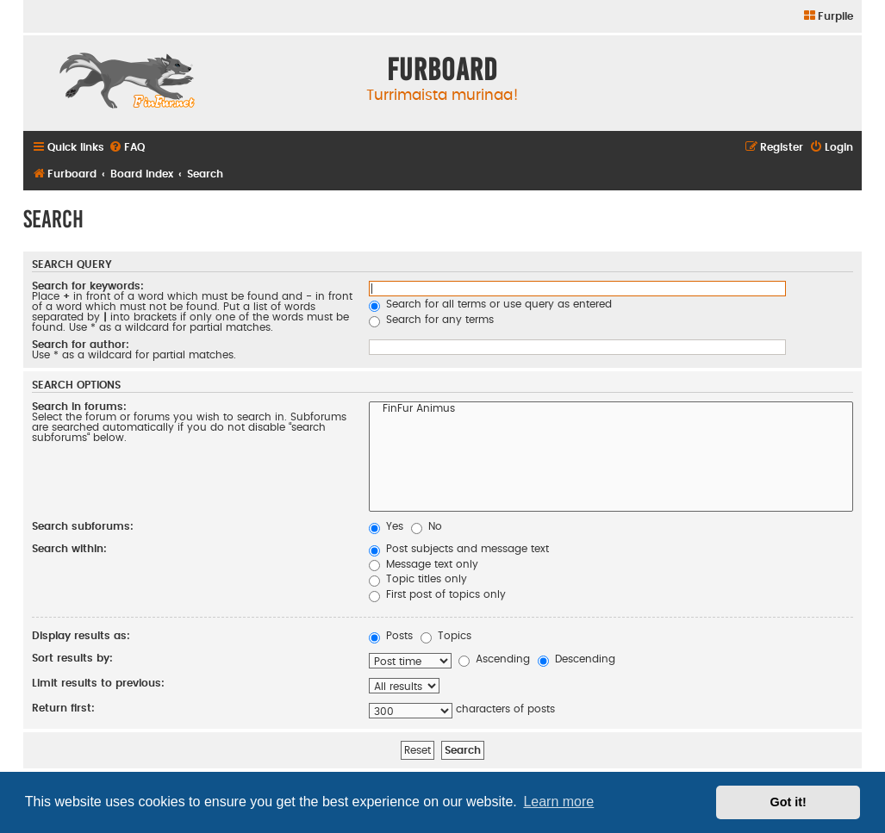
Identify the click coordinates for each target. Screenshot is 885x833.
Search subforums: (83, 526)
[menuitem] (827, 16)
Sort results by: (72, 658)
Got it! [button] (788, 802)
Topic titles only (418, 579)
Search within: (69, 549)
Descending (576, 659)
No (426, 526)
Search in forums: (79, 406)
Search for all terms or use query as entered (490, 304)
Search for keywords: (88, 286)
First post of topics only (437, 594)
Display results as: (81, 636)
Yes (386, 526)
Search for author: (80, 344)
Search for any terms (431, 319)
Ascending (494, 659)
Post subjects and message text (459, 549)
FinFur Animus (611, 410)
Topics (446, 636)
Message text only (423, 564)
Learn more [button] (558, 801)
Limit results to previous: (98, 683)
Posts (391, 636)
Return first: (63, 708)
